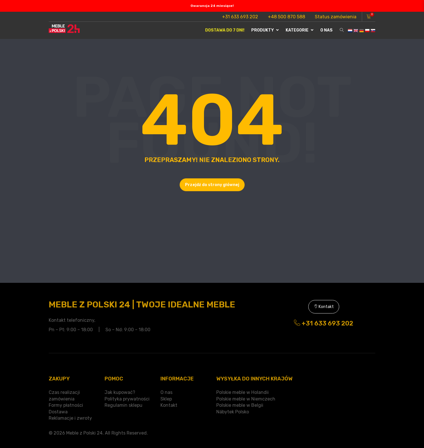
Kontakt (324, 306)
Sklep (166, 399)
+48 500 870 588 (286, 16)
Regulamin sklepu (123, 405)
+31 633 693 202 (240, 16)
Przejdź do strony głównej (212, 184)
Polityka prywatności (127, 399)
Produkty (265, 30)
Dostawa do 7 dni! (224, 30)
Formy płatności (66, 405)
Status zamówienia (335, 16)
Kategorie (299, 30)
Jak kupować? (120, 392)
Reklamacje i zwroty (70, 418)
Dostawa (58, 412)
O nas (326, 30)
